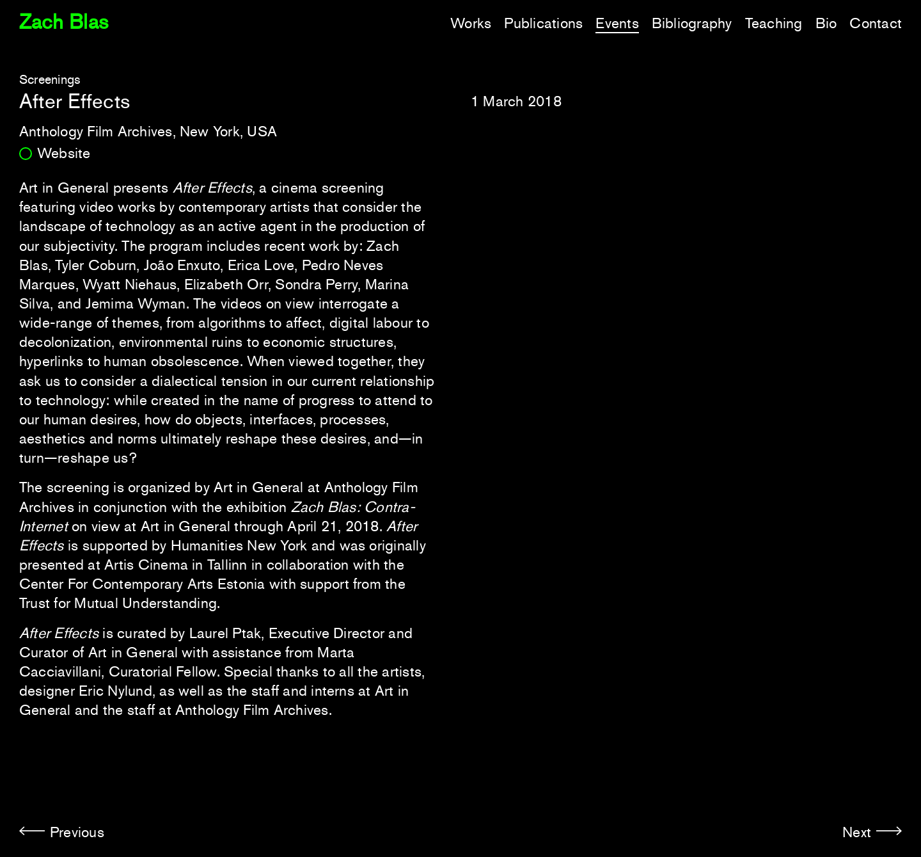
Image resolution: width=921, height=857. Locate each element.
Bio (826, 23)
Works (470, 23)
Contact (875, 23)
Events (616, 23)
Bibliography (692, 23)
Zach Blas (63, 22)
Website (64, 153)
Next (856, 832)
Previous (77, 832)
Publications (543, 23)
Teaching (774, 23)
